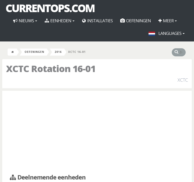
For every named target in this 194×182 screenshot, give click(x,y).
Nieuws (25, 21)
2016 (58, 52)
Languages (167, 33)
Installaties (97, 21)
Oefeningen (135, 21)
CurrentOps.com (50, 8)
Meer (167, 21)
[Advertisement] (97, 131)
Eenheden (60, 21)
